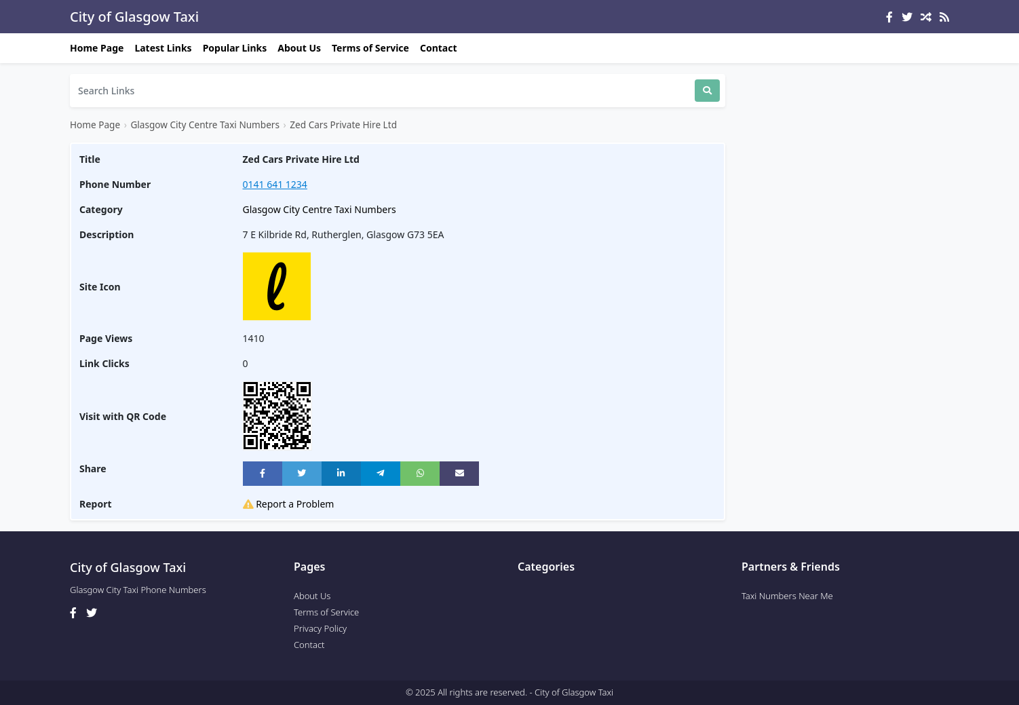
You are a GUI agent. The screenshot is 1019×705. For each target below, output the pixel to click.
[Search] (382, 90)
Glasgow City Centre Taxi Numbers (205, 124)
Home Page (96, 47)
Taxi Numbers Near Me (787, 596)
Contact (438, 47)
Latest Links (162, 47)
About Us (299, 47)
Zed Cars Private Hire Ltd (343, 124)
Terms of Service (370, 47)
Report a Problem (288, 503)
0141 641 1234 (275, 184)
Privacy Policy (320, 628)
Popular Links (235, 47)
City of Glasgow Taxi (134, 16)
